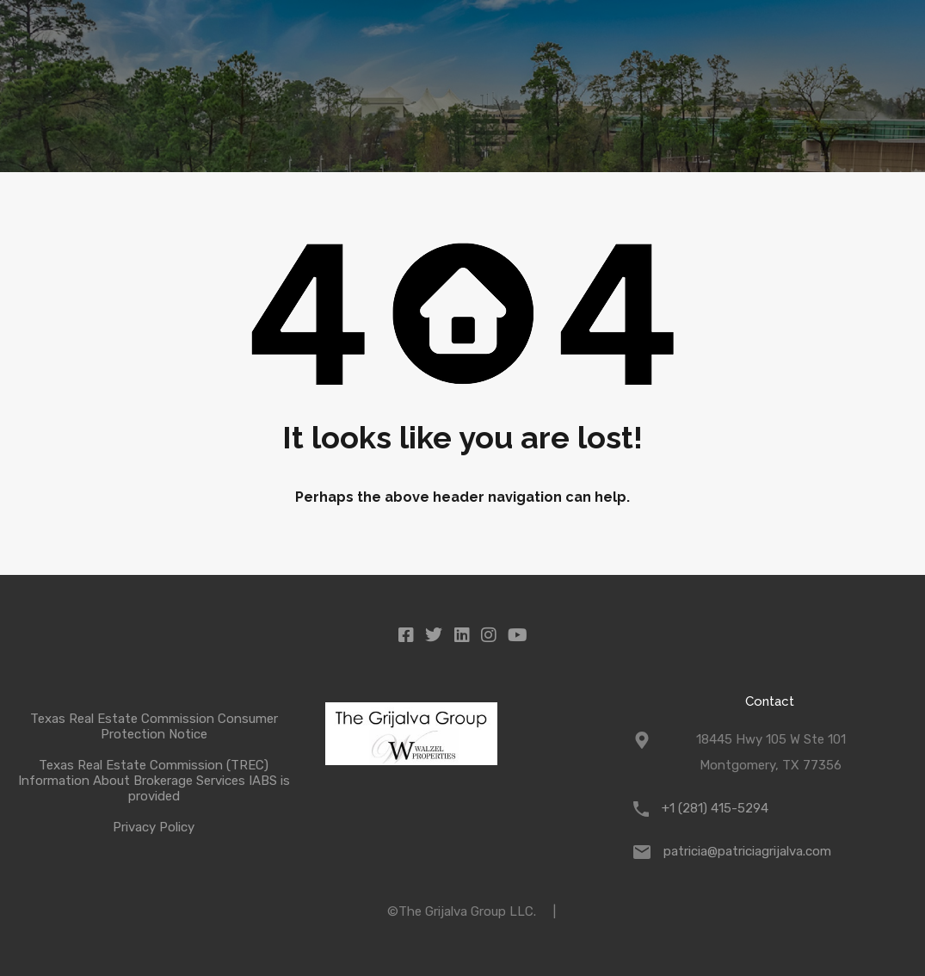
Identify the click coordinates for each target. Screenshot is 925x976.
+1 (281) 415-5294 (715, 808)
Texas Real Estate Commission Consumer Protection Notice (154, 726)
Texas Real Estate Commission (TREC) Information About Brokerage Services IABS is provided (154, 780)
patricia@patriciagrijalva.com (747, 851)
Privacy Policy (153, 827)
